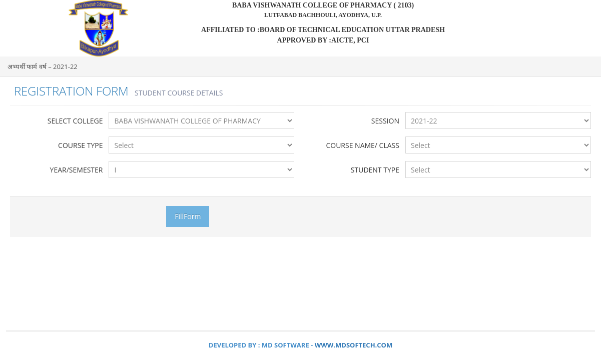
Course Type (80, 145)
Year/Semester (76, 169)
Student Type (375, 169)
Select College (75, 121)
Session (385, 121)
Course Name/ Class (362, 145)
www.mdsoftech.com (354, 345)
